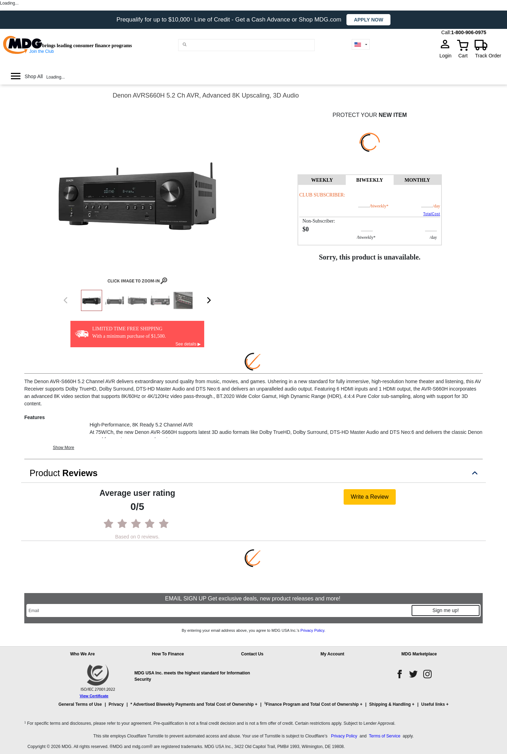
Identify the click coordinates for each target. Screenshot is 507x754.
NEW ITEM (392, 115)
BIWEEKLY (369, 180)
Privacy (116, 704)
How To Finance (168, 654)
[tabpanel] (369, 215)
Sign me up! (445, 610)
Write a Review (369, 497)
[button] (253, 707)
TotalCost (431, 214)
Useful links (433, 704)
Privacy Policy (312, 630)
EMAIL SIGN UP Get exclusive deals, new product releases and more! (253, 599)
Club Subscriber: (322, 195)
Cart (463, 55)
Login (447, 55)
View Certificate (94, 696)
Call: (446, 32)
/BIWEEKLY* (367, 206)
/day (436, 206)
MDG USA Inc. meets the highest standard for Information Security (192, 676)
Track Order (488, 55)
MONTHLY (417, 180)
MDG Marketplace (419, 654)
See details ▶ (188, 344)
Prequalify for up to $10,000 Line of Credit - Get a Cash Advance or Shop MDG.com (230, 19)
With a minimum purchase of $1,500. (129, 336)
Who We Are (82, 654)
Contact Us (252, 654)
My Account (332, 654)
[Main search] (184, 44)
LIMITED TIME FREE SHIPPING (127, 328)
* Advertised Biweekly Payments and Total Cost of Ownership (192, 704)
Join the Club (41, 51)
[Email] (218, 610)
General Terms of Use (80, 704)
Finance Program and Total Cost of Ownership (311, 703)
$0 (305, 229)
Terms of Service (384, 736)
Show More (63, 447)
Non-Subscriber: (318, 221)
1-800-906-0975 (468, 32)
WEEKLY (322, 180)
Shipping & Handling (390, 704)
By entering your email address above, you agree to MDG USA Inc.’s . (253, 630)
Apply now (368, 20)
